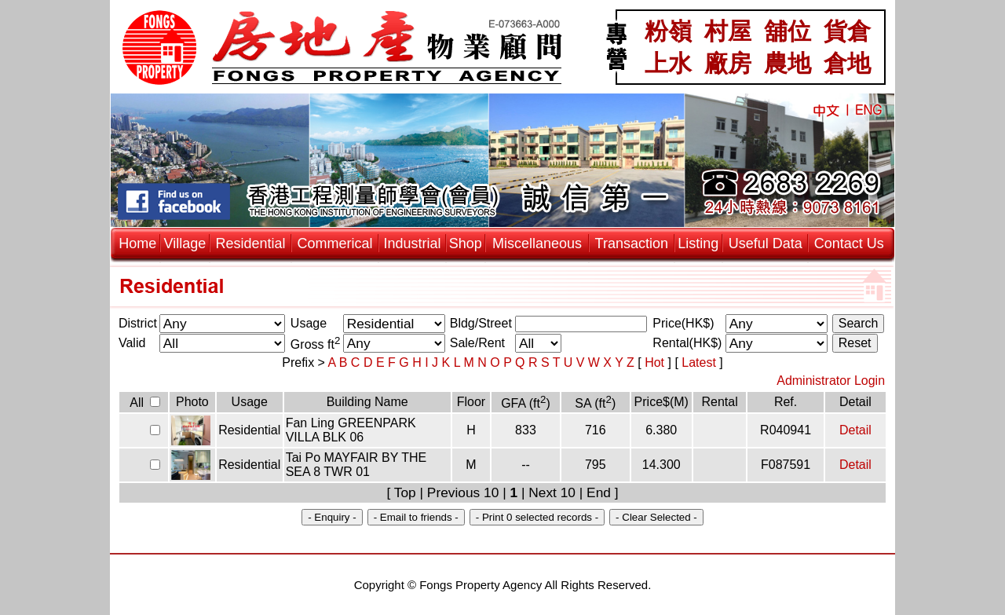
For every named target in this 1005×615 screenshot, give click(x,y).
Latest (700, 362)
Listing (698, 243)
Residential (250, 243)
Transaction (631, 243)
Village (185, 243)
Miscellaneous (537, 243)
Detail (855, 430)
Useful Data (765, 243)
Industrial (412, 243)
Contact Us (849, 243)
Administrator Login (831, 380)
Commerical (335, 243)
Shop (465, 243)
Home (137, 243)
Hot (656, 362)
